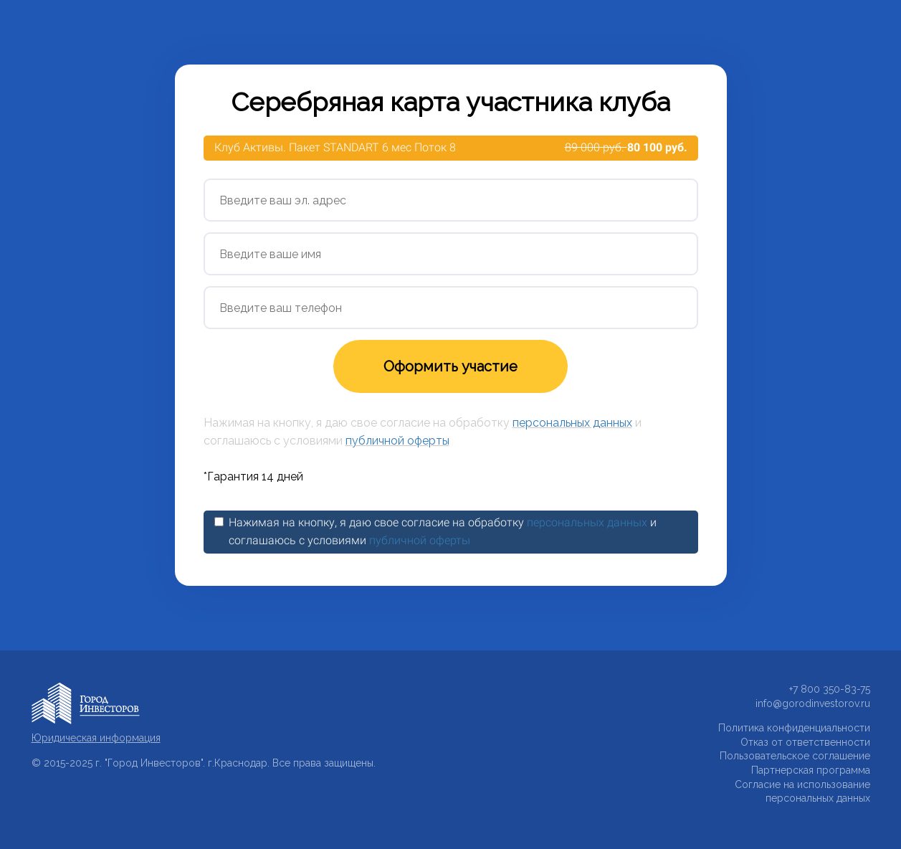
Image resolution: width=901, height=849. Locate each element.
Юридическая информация (96, 738)
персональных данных (572, 423)
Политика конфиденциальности (794, 728)
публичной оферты (397, 440)
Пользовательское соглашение (795, 756)
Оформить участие (450, 366)
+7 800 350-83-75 (829, 689)
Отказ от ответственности (805, 742)
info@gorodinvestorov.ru (812, 703)
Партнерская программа (810, 770)
